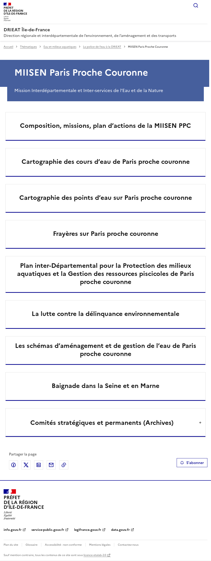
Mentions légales (99, 545)
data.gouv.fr (120, 529)
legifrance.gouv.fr (87, 529)
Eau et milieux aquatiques (60, 47)
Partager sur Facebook (13, 464)
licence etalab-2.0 (95, 555)
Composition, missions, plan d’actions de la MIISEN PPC (105, 126)
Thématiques (28, 47)
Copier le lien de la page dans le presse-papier (63, 464)
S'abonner (192, 462)
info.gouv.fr (13, 529)
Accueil (8, 47)
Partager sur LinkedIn (38, 464)
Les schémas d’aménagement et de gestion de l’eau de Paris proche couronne (105, 350)
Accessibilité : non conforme (63, 545)
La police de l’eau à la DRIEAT (102, 47)
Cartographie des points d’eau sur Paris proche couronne (105, 198)
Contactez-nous (128, 545)
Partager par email (51, 464)
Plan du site (11, 545)
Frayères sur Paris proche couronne (105, 234)
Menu (204, 5)
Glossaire (31, 545)
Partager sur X (26, 464)
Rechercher (195, 5)
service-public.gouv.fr (47, 529)
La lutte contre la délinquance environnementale (105, 314)
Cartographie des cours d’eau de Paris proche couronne (106, 162)
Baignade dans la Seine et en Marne (105, 386)
